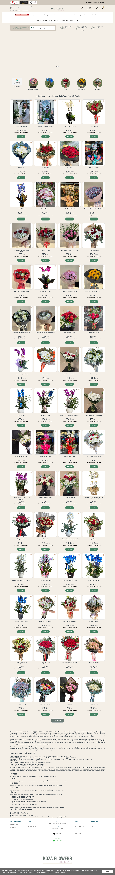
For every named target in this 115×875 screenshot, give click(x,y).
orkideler (33, 807)
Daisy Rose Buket (94, 250)
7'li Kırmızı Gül (94, 126)
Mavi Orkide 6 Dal (93, 580)
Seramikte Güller (69, 333)
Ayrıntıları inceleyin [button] (59, 872)
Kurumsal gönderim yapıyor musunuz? (23, 815)
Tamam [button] (107, 871)
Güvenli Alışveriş (78, 824)
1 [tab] (56, 66)
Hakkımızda (29, 824)
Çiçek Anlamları (94, 828)
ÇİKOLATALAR (63, 20)
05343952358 (58, 833)
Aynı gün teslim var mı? (18, 812)
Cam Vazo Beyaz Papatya (94, 415)
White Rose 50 (93, 704)
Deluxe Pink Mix (45, 209)
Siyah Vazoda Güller (45, 498)
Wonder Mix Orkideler (45, 580)
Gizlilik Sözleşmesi (79, 828)
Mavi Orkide (21, 209)
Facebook (14, 824)
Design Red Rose (45, 663)
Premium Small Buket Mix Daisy (93, 209)
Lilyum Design (94, 374)
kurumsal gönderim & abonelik (55, 807)
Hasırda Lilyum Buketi (45, 621)
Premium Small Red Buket (21, 291)
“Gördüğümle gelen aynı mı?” (20, 814)
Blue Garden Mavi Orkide (69, 580)
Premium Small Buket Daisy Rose (21, 251)
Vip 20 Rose (93, 539)
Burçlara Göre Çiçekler (96, 824)
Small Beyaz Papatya (21, 456)
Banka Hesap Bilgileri (31, 826)
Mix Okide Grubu (45, 415)
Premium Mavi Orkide (21, 621)
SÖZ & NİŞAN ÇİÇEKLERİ (59, 15)
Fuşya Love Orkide (45, 456)
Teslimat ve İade (78, 833)
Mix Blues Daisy (21, 704)
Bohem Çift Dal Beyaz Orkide (69, 539)
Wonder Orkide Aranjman (45, 126)
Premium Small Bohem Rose (21, 333)
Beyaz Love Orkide (69, 456)
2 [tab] (58, 66)
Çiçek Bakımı (94, 826)
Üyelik (97, 9)
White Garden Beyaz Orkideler (21, 580)
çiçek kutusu (20, 10)
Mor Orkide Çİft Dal (45, 291)
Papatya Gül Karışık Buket (94, 456)
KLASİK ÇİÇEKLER (34, 15)
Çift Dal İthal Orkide (70, 126)
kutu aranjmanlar (42, 807)
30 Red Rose (45, 168)
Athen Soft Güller (93, 663)
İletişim (28, 828)
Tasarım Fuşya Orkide (21, 374)
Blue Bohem (21, 415)
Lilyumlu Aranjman (69, 498)
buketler (28, 807)
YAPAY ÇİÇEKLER (73, 20)
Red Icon (69, 168)
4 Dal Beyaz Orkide (69, 209)
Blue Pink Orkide (94, 168)
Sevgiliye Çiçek (22, 15)
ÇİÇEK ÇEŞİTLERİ (83, 15)
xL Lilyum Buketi (93, 621)
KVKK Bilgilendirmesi (79, 826)
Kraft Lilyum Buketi (21, 663)
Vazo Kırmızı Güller (93, 333)
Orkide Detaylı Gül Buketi (69, 663)
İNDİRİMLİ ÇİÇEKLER (53, 20)
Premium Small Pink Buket (69, 291)
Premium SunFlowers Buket (93, 291)
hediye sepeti (26, 10)
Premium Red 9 (45, 250)
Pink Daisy (70, 704)
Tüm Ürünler (57, 720)
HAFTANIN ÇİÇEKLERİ (42, 20)
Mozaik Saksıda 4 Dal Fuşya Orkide (21, 498)
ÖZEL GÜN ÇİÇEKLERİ (45, 15)
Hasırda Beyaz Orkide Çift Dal (94, 498)
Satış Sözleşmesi (79, 831)
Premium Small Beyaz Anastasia (45, 333)
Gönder (21, 136)
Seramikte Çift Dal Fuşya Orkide (69, 415)
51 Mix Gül (45, 539)
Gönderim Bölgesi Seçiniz (40, 28)
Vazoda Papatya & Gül (69, 374)
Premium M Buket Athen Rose (70, 250)
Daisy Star (21, 168)
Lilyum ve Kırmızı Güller (70, 621)
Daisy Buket (45, 374)
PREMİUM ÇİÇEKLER (94, 15)
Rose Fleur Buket (45, 704)
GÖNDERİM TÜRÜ (72, 15)
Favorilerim (81, 9)
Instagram (14, 827)
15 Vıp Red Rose (21, 539)
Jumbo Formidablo (21, 126)
